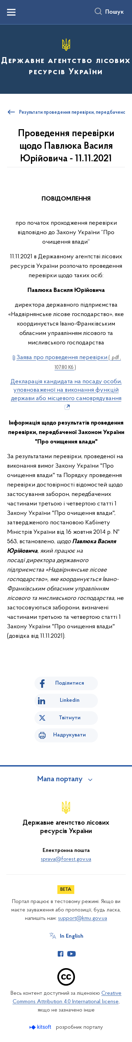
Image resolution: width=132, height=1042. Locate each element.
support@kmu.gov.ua (82, 918)
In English (71, 936)
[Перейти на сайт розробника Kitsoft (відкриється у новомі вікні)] (41, 1027)
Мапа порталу (60, 779)
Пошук (114, 12)
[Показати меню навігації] (11, 12)
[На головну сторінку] (66, 58)
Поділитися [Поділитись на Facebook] (69, 683)
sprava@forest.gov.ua (66, 859)
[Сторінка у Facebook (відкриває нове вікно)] (60, 954)
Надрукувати (69, 735)
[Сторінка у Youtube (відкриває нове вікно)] (71, 954)
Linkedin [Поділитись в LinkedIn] (70, 700)
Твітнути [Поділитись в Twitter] (70, 718)
